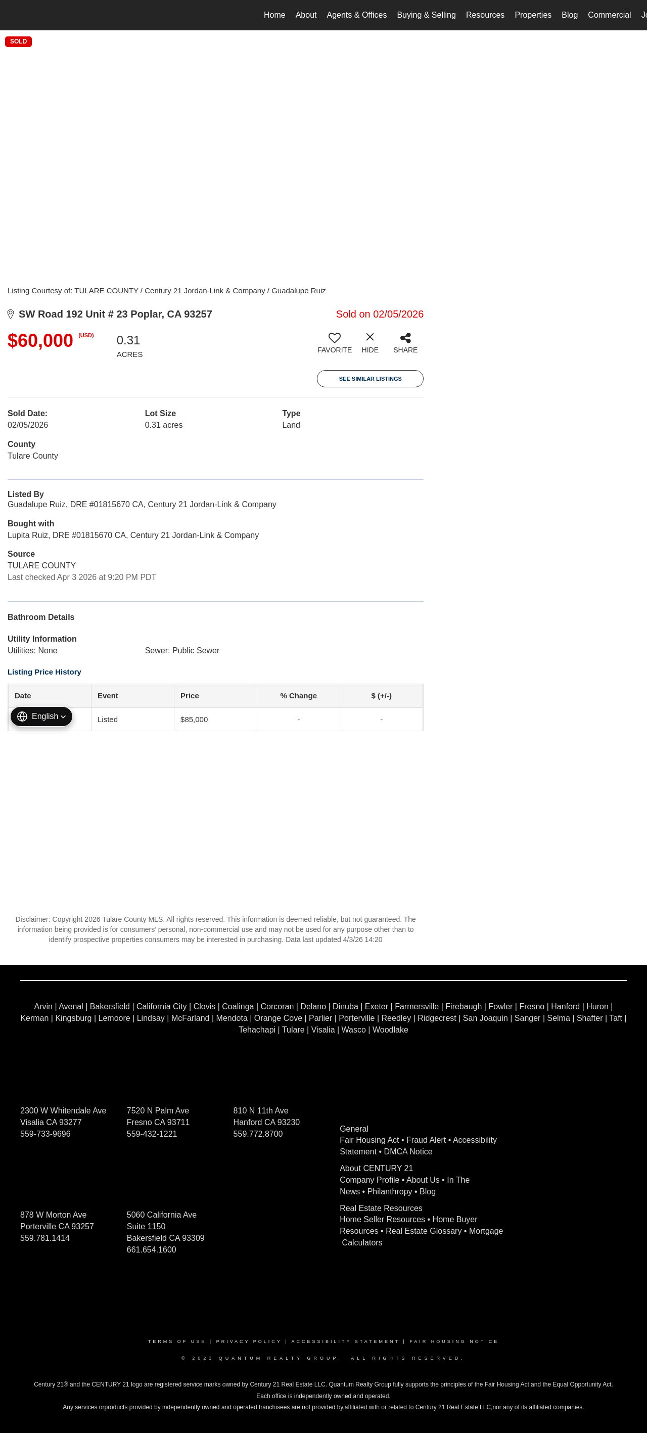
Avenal (71, 1006)
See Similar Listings (370, 379)
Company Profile (369, 1180)
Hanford (565, 1006)
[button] (41, 716)
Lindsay (151, 1018)
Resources (485, 15)
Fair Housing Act (369, 1140)
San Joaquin (485, 1018)
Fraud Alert (426, 1140)
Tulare (293, 1029)
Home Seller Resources (382, 1219)
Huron (597, 1006)
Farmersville (417, 1006)
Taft (615, 1018)
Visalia (323, 1029)
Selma (558, 1018)
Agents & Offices (357, 15)
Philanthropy (389, 1191)
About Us (423, 1180)
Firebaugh (463, 1006)
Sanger (528, 1018)
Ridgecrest (437, 1018)
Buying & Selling (426, 15)
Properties (533, 15)
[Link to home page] (13, 15)
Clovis (205, 1006)
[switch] (334, 347)
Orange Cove (278, 1018)
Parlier (320, 1018)
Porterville (357, 1018)
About (306, 15)
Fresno (531, 1006)
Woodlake (390, 1029)
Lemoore (114, 1018)
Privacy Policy (249, 1341)
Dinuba (345, 1006)
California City (161, 1006)
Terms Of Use (177, 1341)
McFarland (190, 1018)
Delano (313, 1006)
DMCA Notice (408, 1151)
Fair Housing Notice (454, 1341)
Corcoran (277, 1006)
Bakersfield (110, 1006)
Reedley (396, 1018)
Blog (570, 15)
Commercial (609, 15)
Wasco (354, 1029)
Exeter (376, 1006)
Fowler (500, 1006)
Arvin (43, 1006)
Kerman (34, 1018)
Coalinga (238, 1006)
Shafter (590, 1018)
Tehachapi (257, 1029)
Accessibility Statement (346, 1341)
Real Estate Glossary (423, 1231)
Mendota (232, 1018)
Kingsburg (73, 1018)
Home (275, 15)
